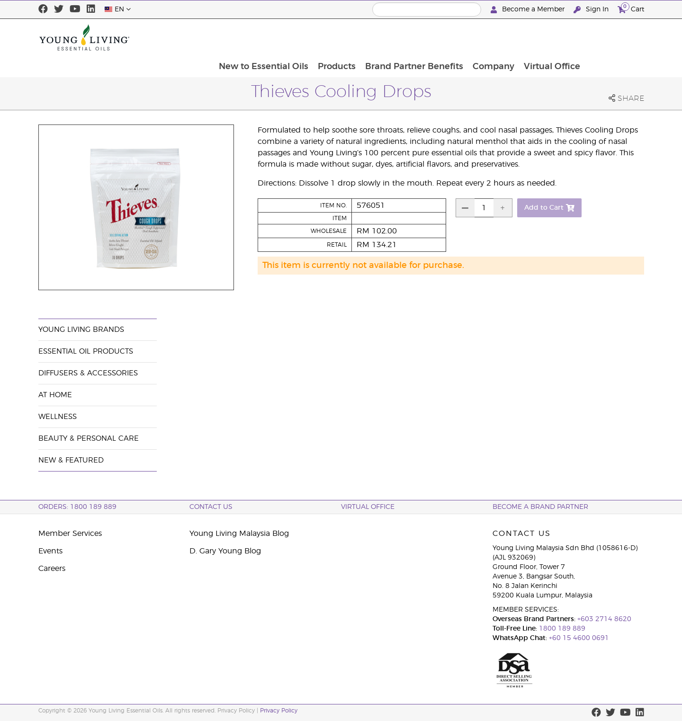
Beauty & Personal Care (88, 438)
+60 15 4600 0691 (579, 638)
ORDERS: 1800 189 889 (77, 507)
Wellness (57, 416)
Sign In (592, 9)
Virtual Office (611, 37)
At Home (55, 395)
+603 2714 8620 (604, 619)
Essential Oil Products (85, 351)
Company (551, 37)
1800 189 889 (561, 628)
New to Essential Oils (318, 37)
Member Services (70, 533)
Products (393, 37)
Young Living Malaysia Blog (239, 533)
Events (50, 551)
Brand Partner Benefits (471, 37)
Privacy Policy (278, 710)
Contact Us (211, 507)
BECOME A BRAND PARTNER (540, 507)
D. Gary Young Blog (225, 551)
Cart (631, 8)
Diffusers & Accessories (88, 373)
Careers (51, 568)
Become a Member (528, 9)
